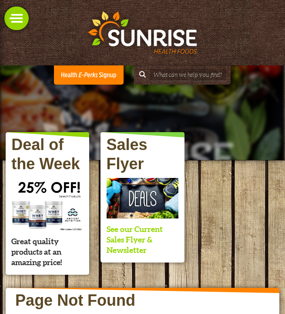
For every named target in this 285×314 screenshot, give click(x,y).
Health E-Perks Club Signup (89, 75)
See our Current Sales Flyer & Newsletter (135, 240)
